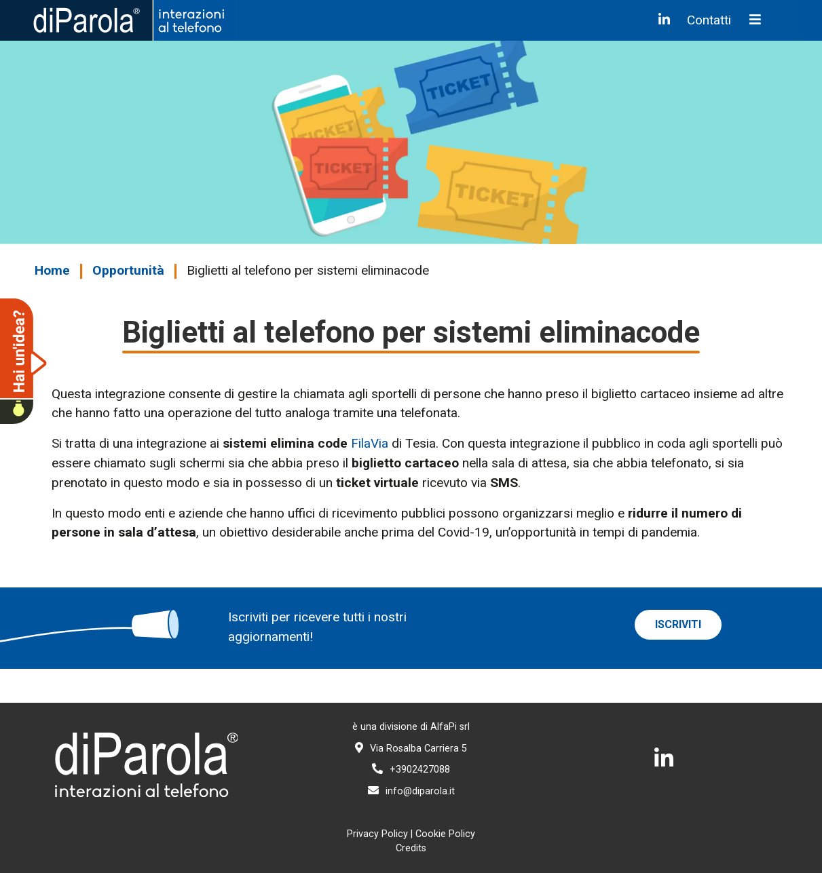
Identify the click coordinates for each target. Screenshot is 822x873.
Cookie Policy (445, 834)
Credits (411, 848)
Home (52, 270)
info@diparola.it (411, 791)
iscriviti (678, 624)
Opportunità (128, 270)
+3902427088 (411, 769)
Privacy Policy (377, 834)
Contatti (709, 20)
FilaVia (369, 443)
